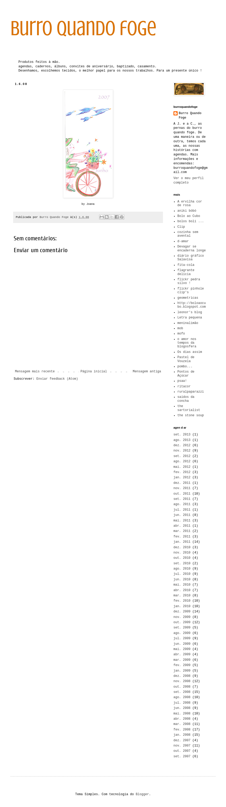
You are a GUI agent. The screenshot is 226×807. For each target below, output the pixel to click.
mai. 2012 (182, 467)
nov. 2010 (182, 553)
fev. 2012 (182, 472)
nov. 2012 (182, 451)
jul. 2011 (182, 510)
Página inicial (93, 371)
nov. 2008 (182, 681)
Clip (181, 227)
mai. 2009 (182, 649)
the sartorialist (188, 408)
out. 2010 (182, 558)
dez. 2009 (182, 611)
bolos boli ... (190, 221)
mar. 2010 (182, 595)
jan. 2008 (182, 735)
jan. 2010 (182, 606)
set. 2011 (182, 499)
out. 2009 (182, 622)
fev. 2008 (182, 730)
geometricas (187, 298)
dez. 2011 (182, 483)
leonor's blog (189, 312)
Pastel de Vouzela (185, 359)
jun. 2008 (182, 708)
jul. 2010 (182, 574)
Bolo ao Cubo (188, 216)
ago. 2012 (182, 461)
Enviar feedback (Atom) (57, 379)
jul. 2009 (182, 638)
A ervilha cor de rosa (189, 203)
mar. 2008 (182, 724)
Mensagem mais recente (35, 371)
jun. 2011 (182, 515)
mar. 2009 (182, 660)
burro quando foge (83, 28)
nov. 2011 (182, 488)
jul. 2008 (182, 703)
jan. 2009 (182, 671)
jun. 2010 (182, 579)
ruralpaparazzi (190, 392)
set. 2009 (182, 628)
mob (180, 328)
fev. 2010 (182, 601)
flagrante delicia (185, 272)
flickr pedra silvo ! (188, 281)
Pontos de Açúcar (185, 373)
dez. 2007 (182, 740)
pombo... (185, 366)
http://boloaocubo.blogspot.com (191, 305)
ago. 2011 (182, 504)
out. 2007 (182, 751)
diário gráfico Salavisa (190, 257)
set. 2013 (182, 435)
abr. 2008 (182, 719)
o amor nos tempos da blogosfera (186, 343)
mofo (181, 334)
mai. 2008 (182, 713)
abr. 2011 (182, 526)
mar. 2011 (182, 531)
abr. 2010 (182, 590)
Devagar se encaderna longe (191, 248)
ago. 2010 (182, 569)
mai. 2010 (182, 585)
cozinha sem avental (187, 234)
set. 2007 (182, 756)
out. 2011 (182, 494)
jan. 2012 (182, 477)
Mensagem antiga (147, 371)
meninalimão (187, 323)
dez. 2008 (182, 676)
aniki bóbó (186, 211)
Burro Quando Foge (190, 115)
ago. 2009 (182, 633)
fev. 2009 (182, 665)
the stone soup (190, 415)
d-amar (183, 241)
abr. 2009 (182, 654)
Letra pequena (189, 317)
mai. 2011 (182, 520)
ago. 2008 (182, 697)
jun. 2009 (182, 644)
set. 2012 (182, 456)
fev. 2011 (182, 537)
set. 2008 (182, 692)
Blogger (142, 794)
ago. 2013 (182, 440)
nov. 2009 (182, 617)
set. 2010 (182, 563)
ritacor (184, 386)
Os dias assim (189, 352)
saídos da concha (185, 399)
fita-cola (185, 265)
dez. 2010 (182, 547)
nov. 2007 (182, 746)
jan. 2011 (182, 542)
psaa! (182, 381)
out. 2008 (182, 687)
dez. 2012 (182, 445)
